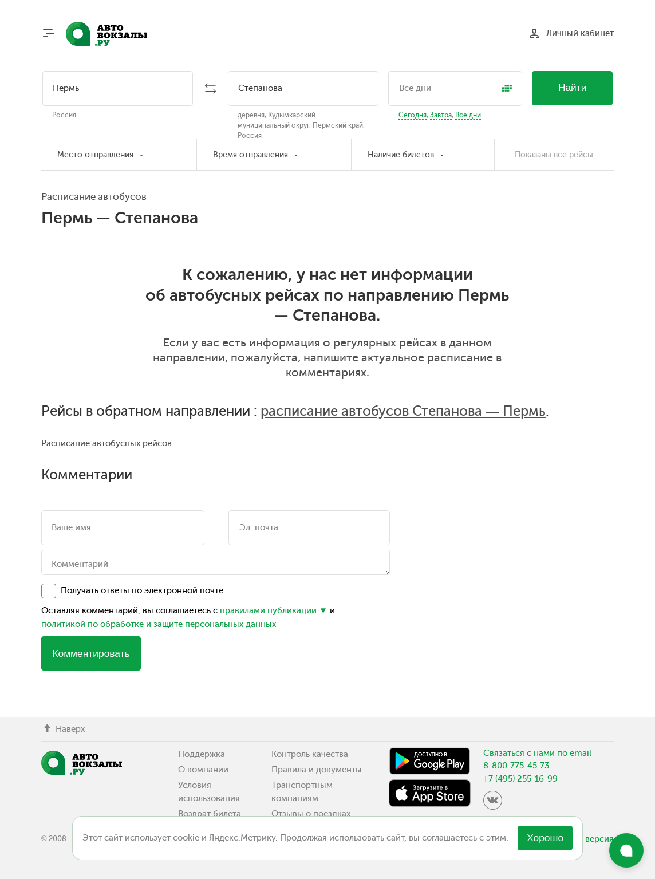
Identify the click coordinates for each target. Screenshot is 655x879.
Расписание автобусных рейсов (106, 443)
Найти (572, 87)
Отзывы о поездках (310, 814)
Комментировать (90, 653)
